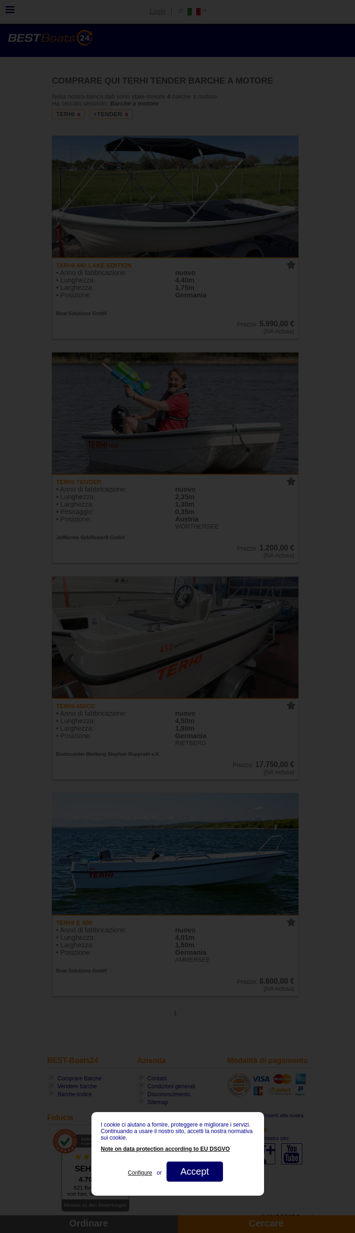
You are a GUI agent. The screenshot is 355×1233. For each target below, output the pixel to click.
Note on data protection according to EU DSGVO (165, 1149)
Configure (140, 1173)
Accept (194, 1171)
